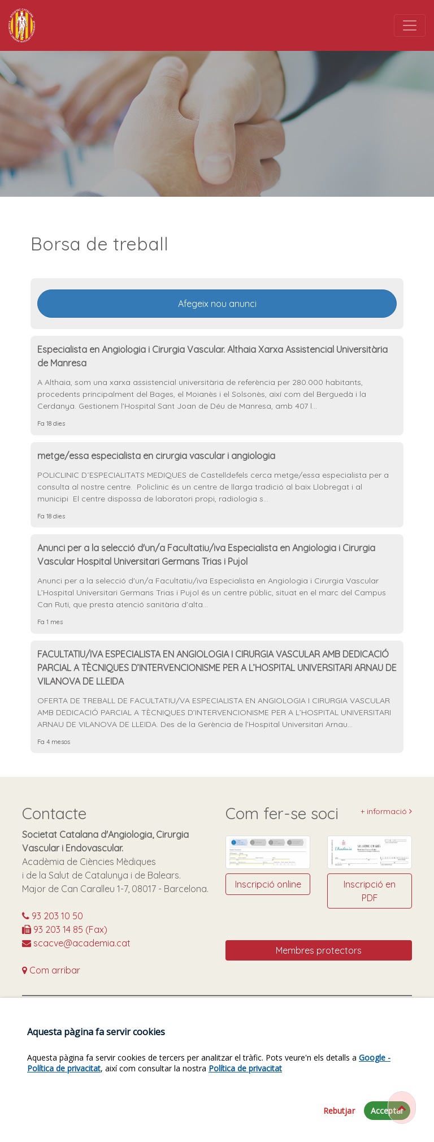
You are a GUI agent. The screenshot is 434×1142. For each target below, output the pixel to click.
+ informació (386, 811)
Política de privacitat (245, 1094)
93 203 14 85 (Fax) (64, 929)
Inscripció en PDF (370, 891)
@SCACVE (352, 1014)
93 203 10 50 (52, 916)
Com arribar (51, 970)
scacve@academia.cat (76, 943)
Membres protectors (319, 950)
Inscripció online (268, 884)
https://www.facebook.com (200, 1014)
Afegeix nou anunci (217, 303)
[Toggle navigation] (410, 25)
